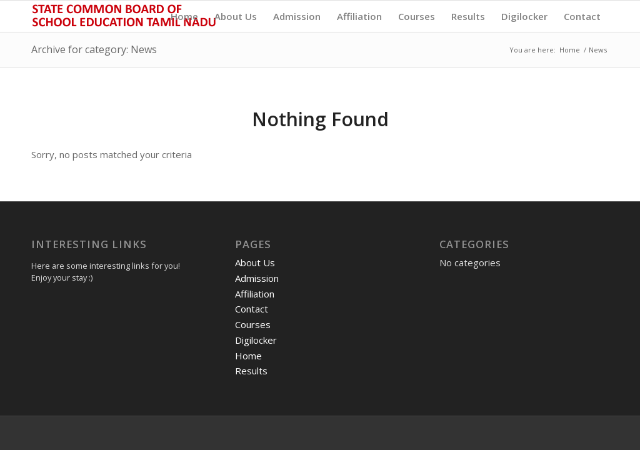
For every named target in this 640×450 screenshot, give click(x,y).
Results (251, 370)
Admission (257, 278)
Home (248, 355)
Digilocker (256, 340)
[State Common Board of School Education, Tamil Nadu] (125, 16)
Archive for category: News (94, 49)
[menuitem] (184, 16)
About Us (255, 262)
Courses (253, 324)
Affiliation (254, 294)
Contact (251, 308)
